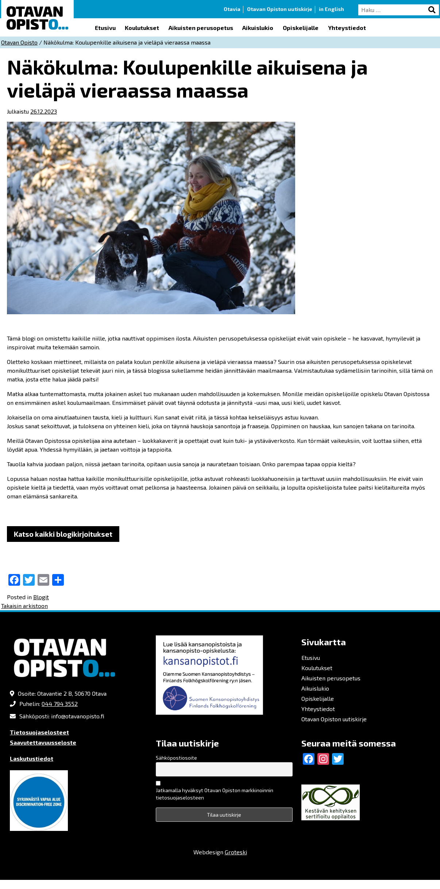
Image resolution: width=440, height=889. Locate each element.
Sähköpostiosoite (176, 758)
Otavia (232, 9)
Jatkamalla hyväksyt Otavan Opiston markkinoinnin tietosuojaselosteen (214, 794)
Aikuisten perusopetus (201, 27)
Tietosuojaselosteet (39, 732)
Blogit (41, 596)
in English (331, 9)
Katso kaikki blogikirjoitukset (63, 534)
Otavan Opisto (19, 42)
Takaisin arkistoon (24, 605)
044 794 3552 (60, 703)
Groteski (236, 851)
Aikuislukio (257, 27)
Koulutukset (142, 27)
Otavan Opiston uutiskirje (279, 9)
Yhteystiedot (347, 27)
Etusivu (105, 27)
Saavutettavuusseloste (43, 742)
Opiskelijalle (301, 27)
